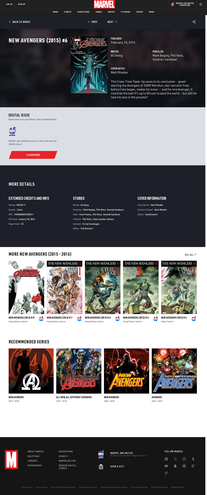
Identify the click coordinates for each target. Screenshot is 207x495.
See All (191, 277)
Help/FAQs (34, 456)
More (151, 12)
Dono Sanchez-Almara (103, 241)
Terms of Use (26, 487)
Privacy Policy (42, 487)
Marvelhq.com (67, 460)
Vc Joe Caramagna (90, 246)
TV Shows (125, 12)
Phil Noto (155, 70)
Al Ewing (73, 70)
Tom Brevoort (86, 251)
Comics (67, 12)
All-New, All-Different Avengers (74, 420)
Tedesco (24, 344)
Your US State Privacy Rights (63, 487)
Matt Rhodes (75, 83)
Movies (111, 12)
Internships (35, 465)
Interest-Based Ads (159, 487)
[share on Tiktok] (166, 473)
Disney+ (63, 456)
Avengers (157, 420)
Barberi (17, 344)
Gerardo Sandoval (175, 70)
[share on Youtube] (166, 466)
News (55, 12)
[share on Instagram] (184, 459)
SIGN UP (21, 4)
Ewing (11, 344)
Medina (55, 344)
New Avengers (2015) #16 (98, 340)
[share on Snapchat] (175, 466)
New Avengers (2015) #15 (136, 340)
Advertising (66, 451)
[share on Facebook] (166, 459)
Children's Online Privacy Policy (113, 487)
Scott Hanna (85, 237)
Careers (33, 460)
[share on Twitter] (175, 459)
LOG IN (9, 4)
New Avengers (16, 420)
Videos (139, 12)
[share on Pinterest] (184, 466)
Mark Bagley (139, 70)
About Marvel (36, 451)
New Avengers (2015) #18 (21, 340)
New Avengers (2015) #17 (59, 340)
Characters (83, 12)
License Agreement (139, 487)
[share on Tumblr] (193, 459)
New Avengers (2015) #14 (174, 340)
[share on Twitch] (193, 466)
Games (99, 12)
